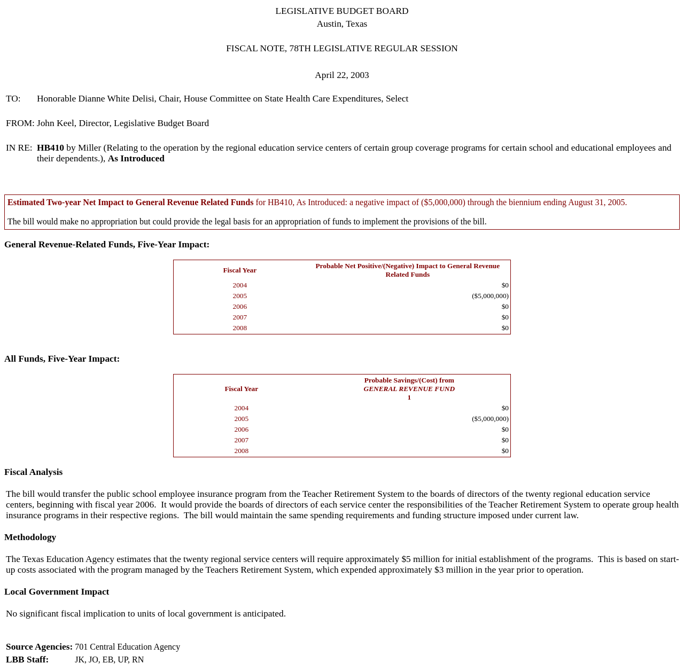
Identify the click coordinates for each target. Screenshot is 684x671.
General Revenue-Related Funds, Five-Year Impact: (106, 244)
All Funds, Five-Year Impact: (62, 359)
